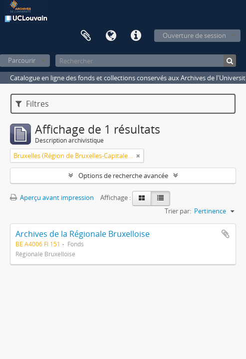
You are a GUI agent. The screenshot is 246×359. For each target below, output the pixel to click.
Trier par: (178, 210)
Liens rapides (135, 35)
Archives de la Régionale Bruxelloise (82, 233)
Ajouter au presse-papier (226, 234)
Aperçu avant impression (52, 197)
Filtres (32, 103)
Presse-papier (85, 35)
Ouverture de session (194, 35)
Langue (110, 35)
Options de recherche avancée (123, 175)
